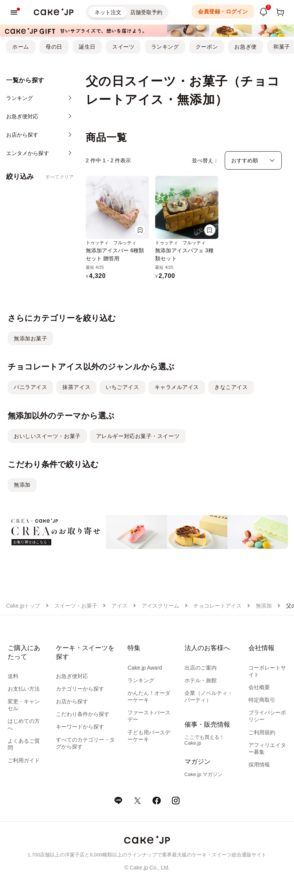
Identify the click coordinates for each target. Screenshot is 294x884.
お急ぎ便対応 (72, 676)
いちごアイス (122, 387)
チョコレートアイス (217, 606)
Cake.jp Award (144, 668)
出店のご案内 (201, 668)
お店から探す (72, 701)
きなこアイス (231, 387)
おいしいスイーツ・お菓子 (47, 436)
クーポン (207, 47)
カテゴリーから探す (80, 689)
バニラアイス (30, 387)
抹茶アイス (76, 387)
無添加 (22, 485)
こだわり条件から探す (82, 714)
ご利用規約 (261, 732)
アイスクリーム (160, 606)
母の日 (54, 47)
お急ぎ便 (245, 47)
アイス (119, 606)
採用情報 (259, 764)
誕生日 (87, 47)
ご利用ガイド (24, 760)
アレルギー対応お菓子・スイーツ (138, 436)
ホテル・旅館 (201, 680)
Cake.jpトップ (23, 606)
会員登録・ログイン (223, 11)
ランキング (165, 47)
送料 (13, 676)
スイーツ (123, 47)
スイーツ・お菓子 (75, 606)
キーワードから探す (80, 727)
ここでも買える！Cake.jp (204, 740)
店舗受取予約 (146, 12)
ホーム (20, 47)
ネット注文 (108, 12)
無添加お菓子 (30, 338)
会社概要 (259, 687)
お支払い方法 (24, 689)
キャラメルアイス (177, 387)
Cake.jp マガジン (204, 774)
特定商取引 (261, 700)
